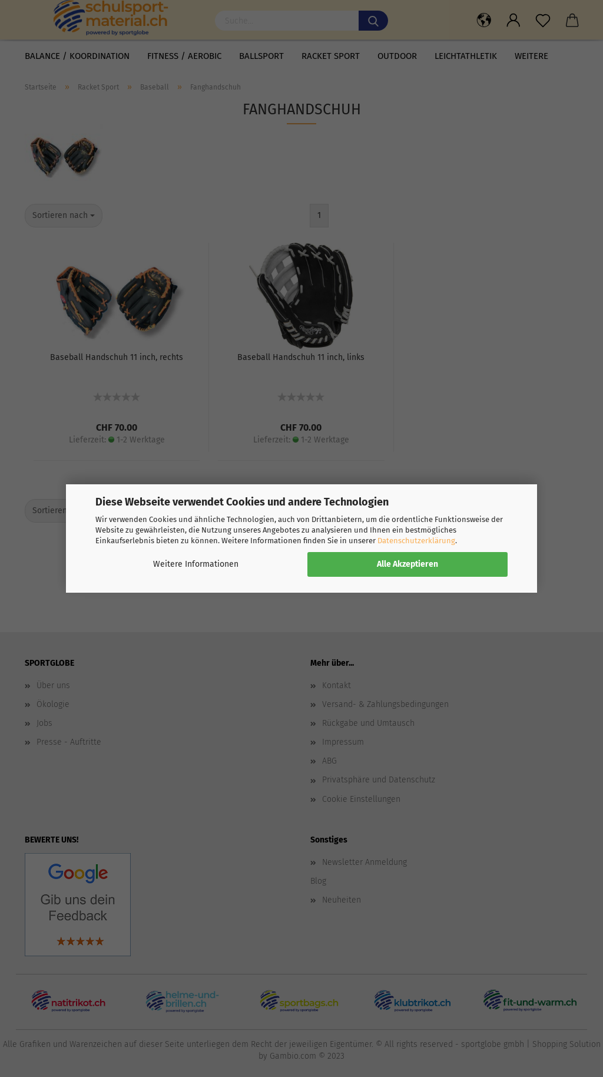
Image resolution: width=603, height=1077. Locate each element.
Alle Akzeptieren (407, 564)
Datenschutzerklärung (416, 540)
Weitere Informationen (195, 564)
